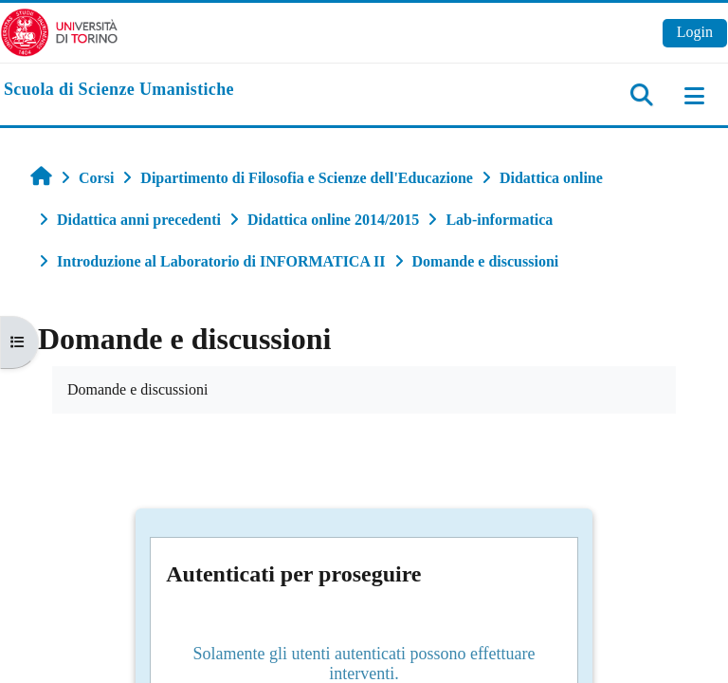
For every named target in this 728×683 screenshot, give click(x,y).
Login (695, 32)
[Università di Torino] (59, 31)
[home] (119, 90)
